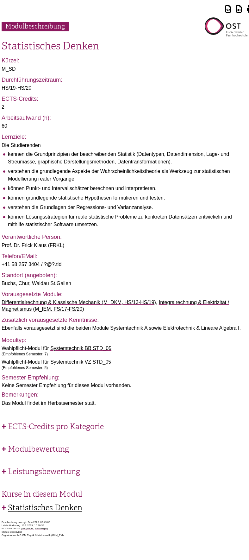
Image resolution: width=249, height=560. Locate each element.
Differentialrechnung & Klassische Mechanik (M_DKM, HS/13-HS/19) (79, 302)
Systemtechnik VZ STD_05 (80, 362)
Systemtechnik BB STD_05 (80, 348)
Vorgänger (27, 528)
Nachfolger (41, 528)
